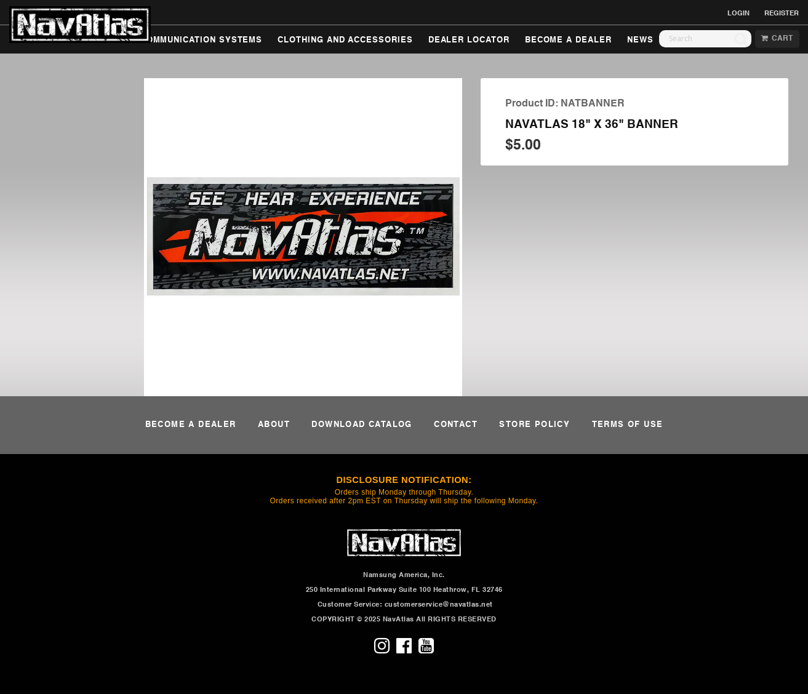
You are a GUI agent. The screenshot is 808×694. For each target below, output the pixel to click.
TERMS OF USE (627, 425)
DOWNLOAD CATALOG (361, 425)
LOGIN (738, 13)
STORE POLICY (534, 425)
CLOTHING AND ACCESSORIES (345, 40)
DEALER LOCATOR (469, 40)
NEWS (640, 40)
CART (777, 38)
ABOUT (274, 425)
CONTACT (456, 425)
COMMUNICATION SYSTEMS (201, 40)
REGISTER (781, 13)
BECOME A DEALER (568, 40)
